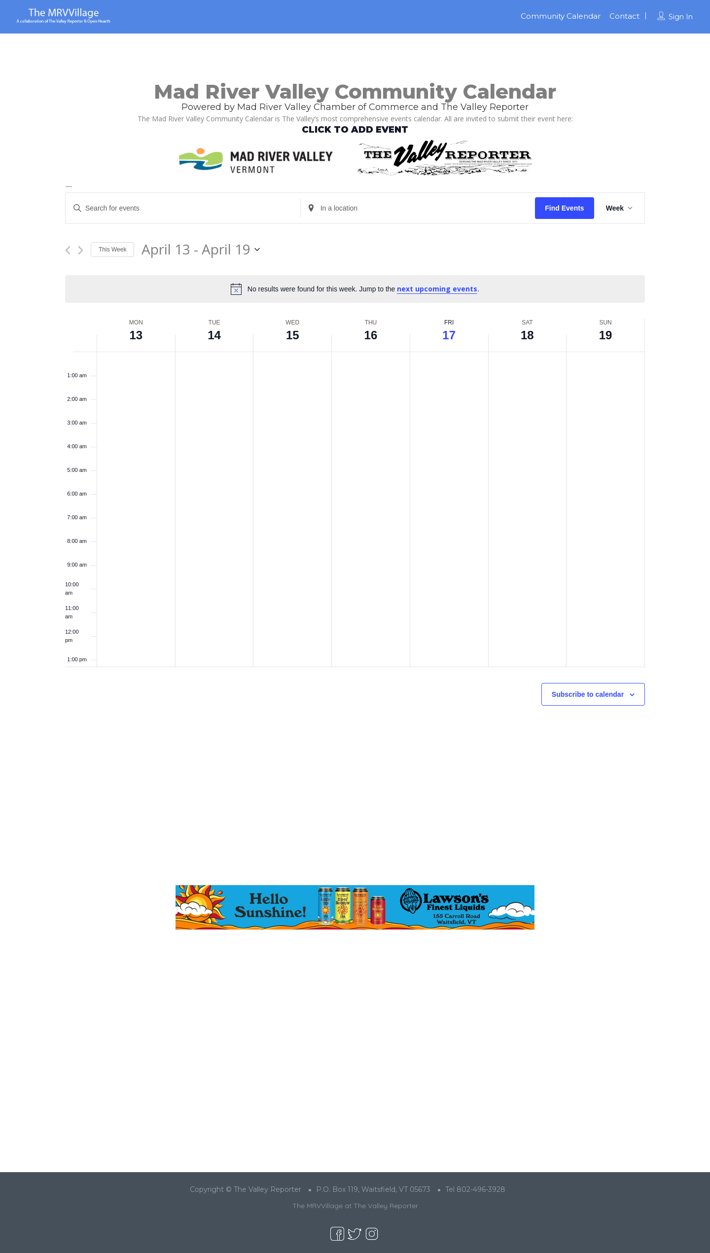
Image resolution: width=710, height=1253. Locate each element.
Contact (624, 16)
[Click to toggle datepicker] (201, 249)
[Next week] (80, 250)
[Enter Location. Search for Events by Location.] (418, 208)
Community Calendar (561, 16)
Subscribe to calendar (588, 694)
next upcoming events (437, 288)
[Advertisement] (355, 803)
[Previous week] (68, 250)
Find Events (564, 208)
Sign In (681, 16)
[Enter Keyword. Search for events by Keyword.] (183, 208)
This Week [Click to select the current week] (112, 249)
